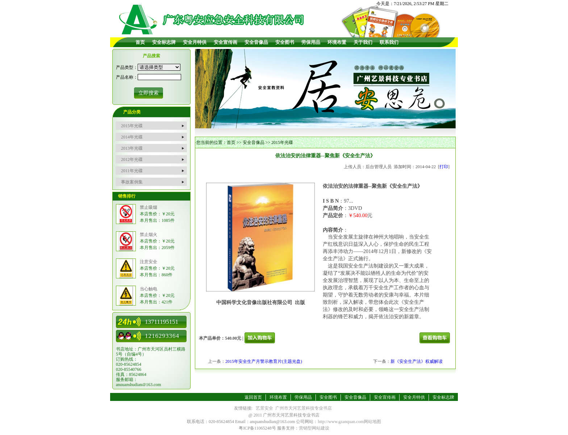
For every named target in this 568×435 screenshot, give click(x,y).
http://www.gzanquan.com (341, 421)
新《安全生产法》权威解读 (416, 361)
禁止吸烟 (148, 207)
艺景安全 (264, 408)
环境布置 (336, 42)
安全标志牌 (164, 42)
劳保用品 (310, 42)
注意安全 (148, 261)
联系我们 (389, 42)
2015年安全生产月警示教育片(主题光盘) (263, 361)
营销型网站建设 (314, 428)
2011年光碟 (132, 170)
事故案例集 (132, 182)
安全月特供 (194, 42)
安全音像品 (256, 42)
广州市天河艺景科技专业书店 (303, 408)
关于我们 (363, 42)
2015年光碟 (132, 125)
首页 (140, 42)
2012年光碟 (132, 159)
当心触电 (148, 288)
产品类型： (127, 67)
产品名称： (127, 77)
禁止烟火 (148, 234)
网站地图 (372, 421)
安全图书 (284, 42)
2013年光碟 (132, 148)
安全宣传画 (225, 42)
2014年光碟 (132, 137)
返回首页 (253, 397)
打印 (443, 166)
